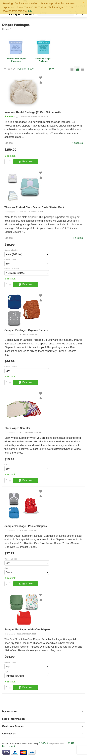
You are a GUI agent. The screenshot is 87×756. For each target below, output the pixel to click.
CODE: (22, 116)
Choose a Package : (12, 250)
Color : (6, 465)
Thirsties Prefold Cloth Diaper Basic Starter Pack (34, 207)
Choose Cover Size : (12, 269)
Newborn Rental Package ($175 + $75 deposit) (32, 112)
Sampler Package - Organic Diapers (26, 330)
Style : (6, 568)
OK (30, 11)
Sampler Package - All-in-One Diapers (27, 629)
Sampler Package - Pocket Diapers (25, 526)
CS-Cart (43, 743)
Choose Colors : (10, 259)
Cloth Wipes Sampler (17, 428)
